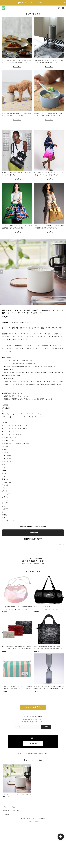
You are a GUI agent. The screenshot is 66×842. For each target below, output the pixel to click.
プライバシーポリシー (10, 807)
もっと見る (17, 67)
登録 (46, 727)
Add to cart (33, 533)
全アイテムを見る (33, 707)
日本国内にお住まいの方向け (33, 539)
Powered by (33, 821)
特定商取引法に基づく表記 (11, 810)
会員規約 (6, 814)
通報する (61, 544)
